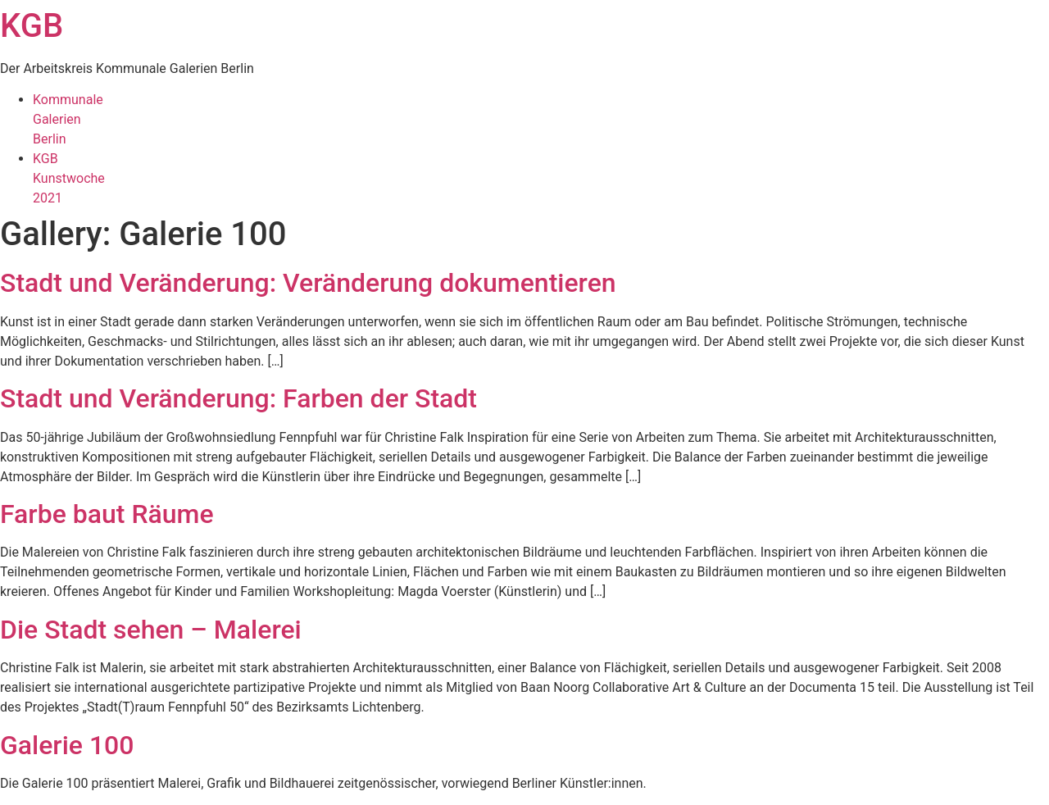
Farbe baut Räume (107, 514)
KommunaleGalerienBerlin (68, 119)
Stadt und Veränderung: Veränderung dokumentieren (308, 282)
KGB (31, 26)
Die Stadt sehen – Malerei (151, 629)
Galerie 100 (67, 745)
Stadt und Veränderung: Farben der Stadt (238, 398)
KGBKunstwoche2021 (69, 178)
